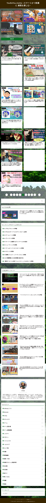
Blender (23, 412)
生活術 (23, 469)
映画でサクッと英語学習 (23, 462)
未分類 (23, 466)
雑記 (23, 484)
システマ (23, 433)
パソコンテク (23, 440)
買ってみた (34, 38)
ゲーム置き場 (12, 41)
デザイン (23, 437)
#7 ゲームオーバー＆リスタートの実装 (14, 248)
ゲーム (23, 423)
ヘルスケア (23, 444)
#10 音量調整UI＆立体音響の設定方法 (13, 258)
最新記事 (12, 38)
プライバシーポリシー (20, 499)
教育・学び (23, 458)
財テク (23, 473)
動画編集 (23, 455)
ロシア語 (23, 448)
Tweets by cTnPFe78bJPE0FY (9, 265)
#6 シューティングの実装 (10, 244)
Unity (23, 415)
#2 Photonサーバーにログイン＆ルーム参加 (15, 231)
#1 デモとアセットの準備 (10, 228)
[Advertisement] (11, 75)
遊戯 (23, 480)
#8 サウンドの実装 (9, 251)
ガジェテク (23, 419)
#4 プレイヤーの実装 (9, 238)
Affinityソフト (23, 408)
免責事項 (28, 499)
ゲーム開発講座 (23, 430)
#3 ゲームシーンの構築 (10, 235)
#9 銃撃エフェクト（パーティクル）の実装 (15, 254)
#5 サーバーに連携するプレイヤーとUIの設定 (15, 241)
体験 (23, 451)
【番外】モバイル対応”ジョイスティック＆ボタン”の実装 (18, 261)
